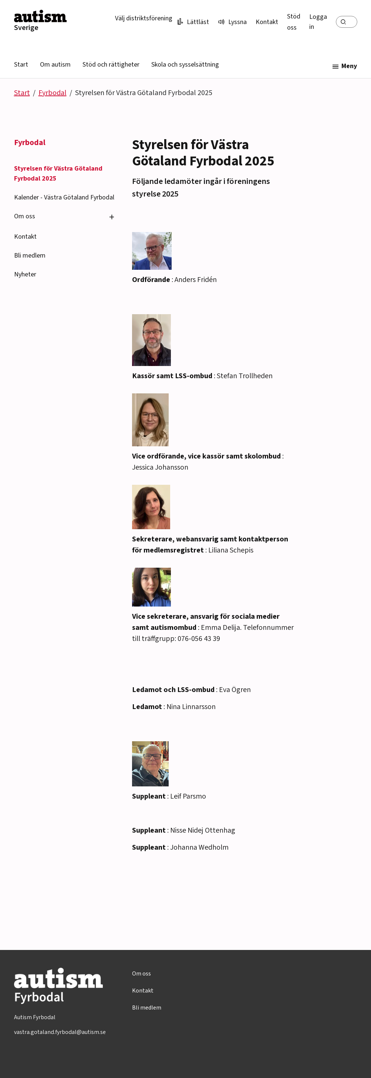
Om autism (55, 64)
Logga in (318, 21)
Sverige (26, 28)
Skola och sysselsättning (185, 64)
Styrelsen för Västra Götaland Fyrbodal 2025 (58, 173)
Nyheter (25, 274)
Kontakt (267, 22)
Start (21, 64)
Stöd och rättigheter (110, 64)
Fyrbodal (52, 93)
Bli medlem (29, 255)
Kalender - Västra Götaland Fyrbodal (64, 197)
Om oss (24, 216)
